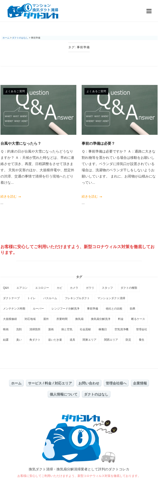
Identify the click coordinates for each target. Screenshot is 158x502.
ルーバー (38, 308)
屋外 (46, 319)
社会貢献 (85, 329)
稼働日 (103, 329)
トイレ (31, 298)
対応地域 (30, 319)
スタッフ (107, 287)
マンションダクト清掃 (111, 298)
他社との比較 (114, 308)
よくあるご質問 (15, 91)
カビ (59, 287)
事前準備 (92, 308)
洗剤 (19, 329)
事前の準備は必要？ (98, 143)
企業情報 (140, 383)
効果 (132, 308)
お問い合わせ (88, 383)
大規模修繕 (10, 319)
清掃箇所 (34, 329)
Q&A (6, 287)
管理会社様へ (116, 383)
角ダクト (34, 339)
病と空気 (66, 329)
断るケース (138, 319)
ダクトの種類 (129, 287)
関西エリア (111, 339)
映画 (6, 329)
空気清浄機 (121, 329)
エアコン (22, 287)
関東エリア (89, 339)
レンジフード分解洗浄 (65, 308)
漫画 (51, 329)
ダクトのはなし (96, 394)
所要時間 (62, 319)
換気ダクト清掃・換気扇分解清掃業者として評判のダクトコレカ (79, 469)
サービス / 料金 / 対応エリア (50, 383)
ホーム (16, 383)
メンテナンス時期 (14, 308)
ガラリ (90, 287)
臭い (19, 339)
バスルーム (50, 298)
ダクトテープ (11, 298)
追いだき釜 (55, 339)
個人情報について (63, 394)
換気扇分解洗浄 (100, 319)
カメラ (74, 287)
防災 (128, 339)
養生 (141, 339)
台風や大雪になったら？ (20, 143)
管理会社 (141, 329)
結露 (6, 339)
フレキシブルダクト (77, 298)
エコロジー (42, 287)
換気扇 (79, 319)
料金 (121, 319)
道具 (72, 339)
